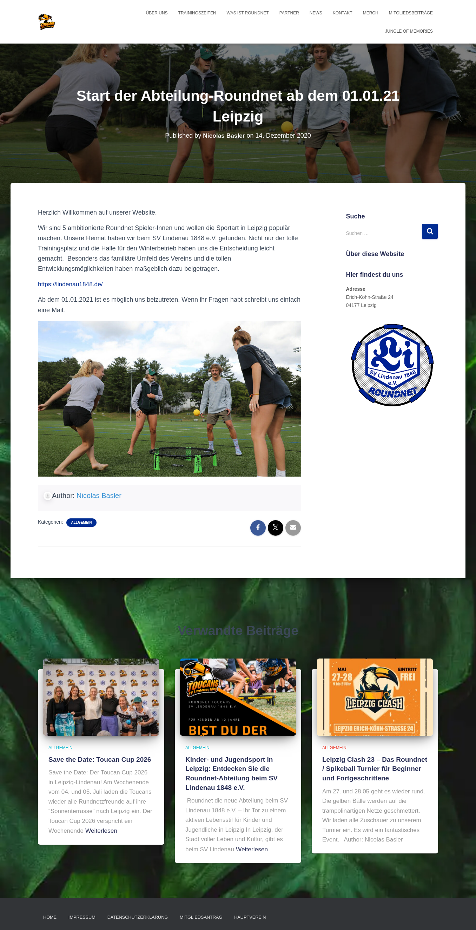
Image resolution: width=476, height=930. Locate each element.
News (316, 13)
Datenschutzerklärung (133, 914)
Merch (370, 13)
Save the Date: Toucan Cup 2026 (97, 759)
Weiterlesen (101, 830)
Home (49, 914)
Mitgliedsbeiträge (411, 13)
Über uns (157, 13)
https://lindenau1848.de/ (71, 284)
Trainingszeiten (197, 13)
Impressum (80, 914)
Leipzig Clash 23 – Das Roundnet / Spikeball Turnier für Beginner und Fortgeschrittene (374, 768)
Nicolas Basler (99, 495)
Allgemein (81, 522)
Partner (289, 13)
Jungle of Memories (409, 31)
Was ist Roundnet (248, 13)
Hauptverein (241, 914)
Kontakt (342, 13)
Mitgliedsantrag (194, 914)
